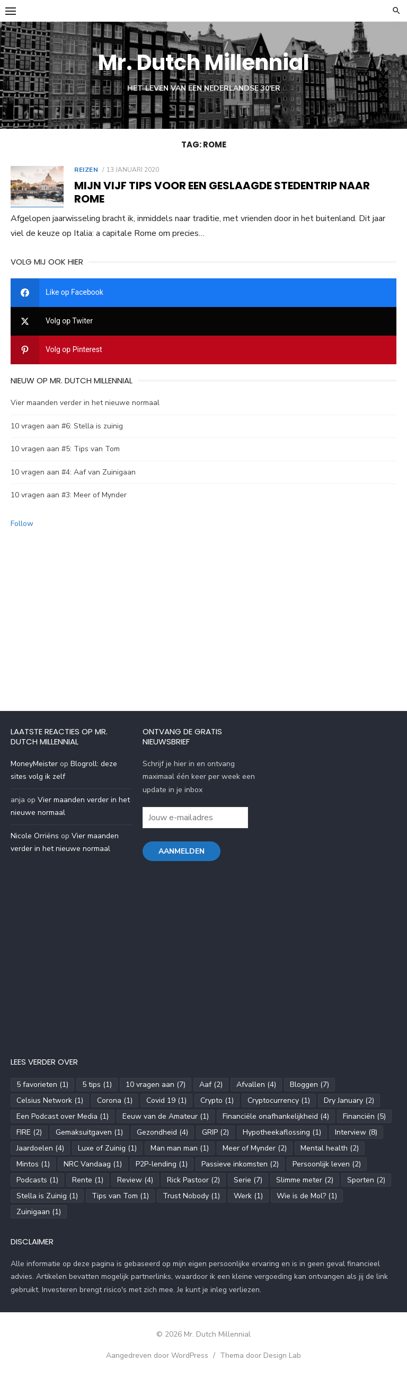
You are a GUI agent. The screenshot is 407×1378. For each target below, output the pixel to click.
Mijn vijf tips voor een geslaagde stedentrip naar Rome (222, 192)
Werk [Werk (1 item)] (248, 1196)
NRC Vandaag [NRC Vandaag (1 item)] (93, 1164)
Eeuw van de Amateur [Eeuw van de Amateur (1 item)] (165, 1116)
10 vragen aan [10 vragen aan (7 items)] (155, 1084)
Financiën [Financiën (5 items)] (364, 1116)
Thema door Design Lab (260, 1355)
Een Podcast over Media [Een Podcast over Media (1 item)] (62, 1116)
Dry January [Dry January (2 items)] (349, 1100)
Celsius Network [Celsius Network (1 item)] (49, 1100)
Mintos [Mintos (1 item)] (33, 1164)
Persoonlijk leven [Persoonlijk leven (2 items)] (327, 1164)
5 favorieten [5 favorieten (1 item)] (42, 1084)
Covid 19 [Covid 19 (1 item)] (166, 1100)
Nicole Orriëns (35, 836)
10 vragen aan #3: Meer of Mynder (69, 495)
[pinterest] (203, 350)
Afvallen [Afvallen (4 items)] (256, 1084)
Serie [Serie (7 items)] (248, 1180)
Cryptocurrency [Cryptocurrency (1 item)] (278, 1100)
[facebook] (203, 292)
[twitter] (203, 321)
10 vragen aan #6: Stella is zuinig (67, 426)
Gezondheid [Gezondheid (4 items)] (162, 1132)
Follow (22, 524)
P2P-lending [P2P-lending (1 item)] (162, 1164)
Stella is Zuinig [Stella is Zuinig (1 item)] (47, 1196)
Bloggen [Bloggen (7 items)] (309, 1084)
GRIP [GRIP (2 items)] (215, 1132)
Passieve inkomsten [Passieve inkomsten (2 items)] (240, 1164)
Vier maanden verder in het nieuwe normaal (85, 403)
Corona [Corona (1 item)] (114, 1100)
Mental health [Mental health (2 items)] (329, 1148)
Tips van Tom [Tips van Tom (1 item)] (120, 1196)
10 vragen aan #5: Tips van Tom (65, 449)
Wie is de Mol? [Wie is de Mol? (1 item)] (307, 1196)
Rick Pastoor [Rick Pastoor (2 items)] (193, 1180)
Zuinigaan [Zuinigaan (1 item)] (38, 1212)
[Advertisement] (203, 615)
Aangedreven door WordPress (157, 1355)
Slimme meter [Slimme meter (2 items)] (304, 1180)
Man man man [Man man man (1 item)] (180, 1148)
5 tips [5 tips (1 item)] (97, 1084)
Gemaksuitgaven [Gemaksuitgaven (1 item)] (89, 1132)
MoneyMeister (34, 764)
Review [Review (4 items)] (135, 1180)
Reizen (86, 169)
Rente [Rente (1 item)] (87, 1180)
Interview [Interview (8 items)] (356, 1132)
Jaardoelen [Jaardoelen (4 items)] (40, 1148)
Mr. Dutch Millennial (203, 62)
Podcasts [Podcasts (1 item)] (37, 1180)
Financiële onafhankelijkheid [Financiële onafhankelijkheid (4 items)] (276, 1116)
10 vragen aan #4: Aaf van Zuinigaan (73, 472)
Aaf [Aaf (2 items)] (211, 1084)
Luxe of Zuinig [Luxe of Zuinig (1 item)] (107, 1148)
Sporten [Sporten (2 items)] (366, 1180)
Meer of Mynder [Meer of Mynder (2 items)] (255, 1148)
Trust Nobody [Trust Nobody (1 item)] (191, 1196)
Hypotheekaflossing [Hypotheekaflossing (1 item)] (282, 1132)
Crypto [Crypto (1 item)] (217, 1100)
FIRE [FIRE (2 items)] (29, 1132)
